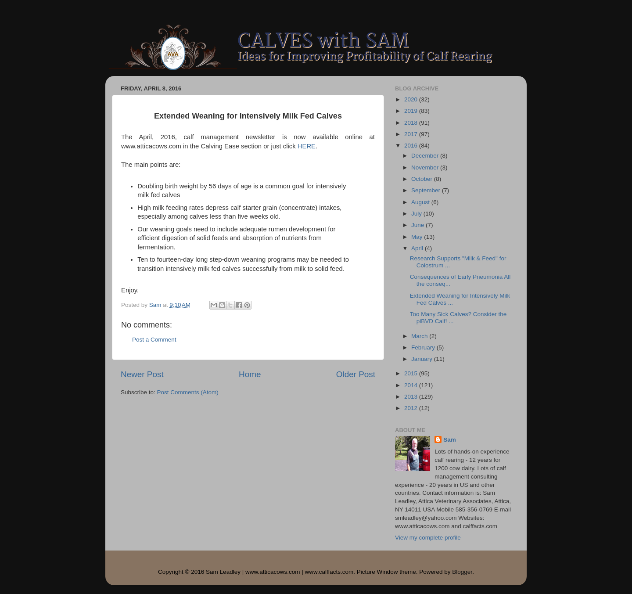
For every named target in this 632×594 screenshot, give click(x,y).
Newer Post (142, 374)
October (422, 179)
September (426, 190)
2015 (411, 373)
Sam (449, 439)
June (418, 225)
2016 (411, 145)
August (421, 202)
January (422, 359)
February (424, 347)
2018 (411, 122)
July (417, 213)
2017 (411, 134)
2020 (411, 99)
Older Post (355, 374)
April (418, 248)
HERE (307, 146)
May (417, 237)
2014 (411, 385)
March (420, 336)
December (425, 155)
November (425, 167)
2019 (411, 111)
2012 (411, 408)
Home (250, 374)
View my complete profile (428, 537)
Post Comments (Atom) (188, 392)
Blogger (462, 572)
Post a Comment (154, 339)
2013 (411, 396)
